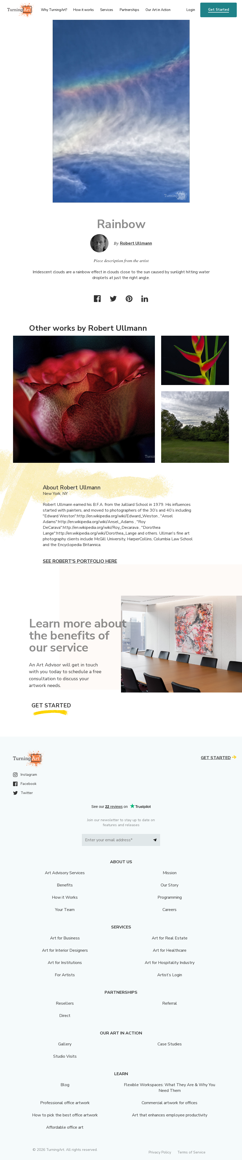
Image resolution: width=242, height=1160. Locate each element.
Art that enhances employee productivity (169, 1115)
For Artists (65, 975)
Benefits (65, 885)
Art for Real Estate (169, 938)
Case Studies (170, 1044)
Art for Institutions (65, 963)
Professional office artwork (65, 1103)
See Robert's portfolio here (80, 561)
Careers (169, 910)
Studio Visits (65, 1056)
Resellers (65, 1003)
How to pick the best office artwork (65, 1115)
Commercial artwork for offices (169, 1103)
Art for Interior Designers (65, 950)
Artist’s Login (169, 975)
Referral (169, 1003)
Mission (170, 873)
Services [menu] (106, 10)
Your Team (65, 910)
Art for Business (65, 938)
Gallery (64, 1044)
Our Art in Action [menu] (158, 10)
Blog (64, 1085)
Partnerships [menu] (129, 10)
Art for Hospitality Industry (170, 963)
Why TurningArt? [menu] (54, 10)
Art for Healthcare (169, 950)
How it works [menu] (83, 10)
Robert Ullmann (136, 243)
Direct (64, 1016)
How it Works (65, 897)
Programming (170, 897)
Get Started (218, 9)
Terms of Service (191, 1152)
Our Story (169, 885)
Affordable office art (64, 1127)
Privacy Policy (160, 1152)
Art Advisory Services (65, 873)
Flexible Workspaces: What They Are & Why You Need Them (169, 1087)
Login (190, 10)
